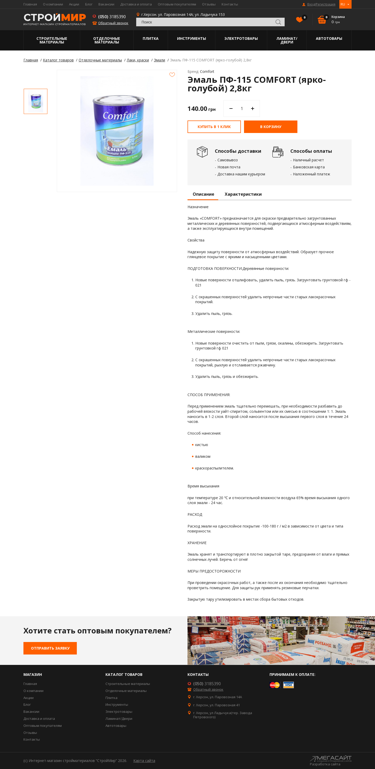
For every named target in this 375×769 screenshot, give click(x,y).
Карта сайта (144, 760)
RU (343, 4)
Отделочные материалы (106, 40)
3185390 (112, 17)
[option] (35, 101)
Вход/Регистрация (321, 4)
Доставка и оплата (136, 4)
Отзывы (209, 4)
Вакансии (106, 4)
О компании (53, 4)
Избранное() (303, 18)
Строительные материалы (51, 40)
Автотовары (329, 38)
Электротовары (241, 38)
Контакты (230, 4)
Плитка (151, 38)
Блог (88, 4)
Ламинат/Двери (286, 40)
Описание (203, 194)
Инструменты (191, 38)
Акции (74, 4)
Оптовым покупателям (177, 4)
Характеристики (243, 194)
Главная (30, 4)
